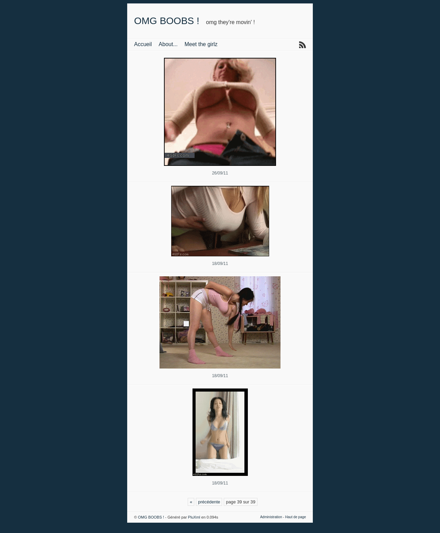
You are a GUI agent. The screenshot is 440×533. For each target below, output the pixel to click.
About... (168, 44)
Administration (271, 517)
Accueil (143, 44)
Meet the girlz (201, 44)
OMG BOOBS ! (166, 20)
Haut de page (295, 517)
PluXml (194, 517)
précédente (209, 501)
